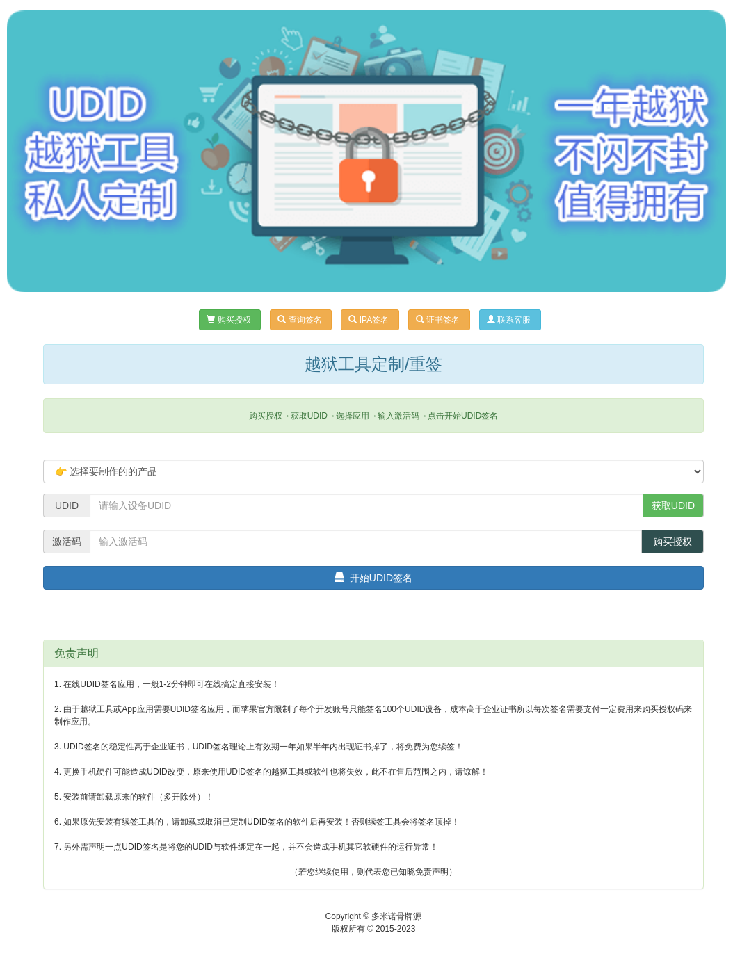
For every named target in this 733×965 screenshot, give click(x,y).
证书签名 (439, 320)
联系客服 (510, 320)
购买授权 (230, 320)
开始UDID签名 (373, 577)
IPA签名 (369, 320)
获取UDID (673, 505)
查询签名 (300, 320)
